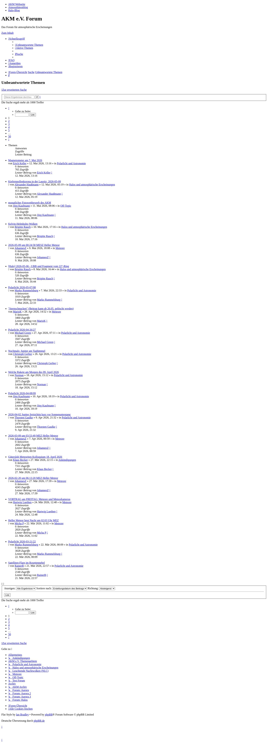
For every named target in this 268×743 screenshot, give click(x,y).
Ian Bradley (22, 714)
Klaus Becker (20, 459)
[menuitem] (29, 44)
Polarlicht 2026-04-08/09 (22, 393)
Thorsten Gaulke (24, 417)
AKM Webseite (16, 4)
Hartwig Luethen (22, 502)
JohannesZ (20, 248)
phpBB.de (39, 720)
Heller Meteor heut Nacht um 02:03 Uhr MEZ (33, 520)
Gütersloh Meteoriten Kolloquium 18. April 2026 (35, 456)
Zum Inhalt (7, 32)
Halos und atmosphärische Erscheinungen (92, 184)
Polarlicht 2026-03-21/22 (22, 541)
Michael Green (23, 332)
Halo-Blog (14, 10)
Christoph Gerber (22, 354)
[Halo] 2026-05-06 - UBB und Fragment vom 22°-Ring (38, 266)
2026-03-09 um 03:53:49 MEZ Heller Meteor (33, 435)
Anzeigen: (20, 588)
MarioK (17, 311)
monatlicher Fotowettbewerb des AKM (29, 202)
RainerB (19, 565)
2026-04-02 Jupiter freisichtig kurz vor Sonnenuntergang (39, 414)
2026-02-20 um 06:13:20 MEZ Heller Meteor (33, 478)
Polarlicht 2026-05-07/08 (22, 287)
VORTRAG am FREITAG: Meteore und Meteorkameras (39, 499)
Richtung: (101, 588)
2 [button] (9, 121)
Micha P (19, 523)
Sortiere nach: (61, 588)
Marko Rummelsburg (26, 290)
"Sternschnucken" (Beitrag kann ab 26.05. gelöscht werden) (41, 308)
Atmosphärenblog (18, 7)
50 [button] (9, 136)
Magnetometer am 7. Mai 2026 (25, 160)
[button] (8, 108)
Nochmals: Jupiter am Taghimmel (26, 350)
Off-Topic (65, 205)
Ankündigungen (67, 459)
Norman (19, 375)
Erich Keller (19, 163)
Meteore (60, 248)
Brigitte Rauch (23, 226)
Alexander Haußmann (27, 184)
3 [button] (9, 124)
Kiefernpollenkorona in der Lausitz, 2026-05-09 (34, 181)
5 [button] (9, 130)
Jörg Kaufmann (21, 205)
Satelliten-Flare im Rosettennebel (26, 562)
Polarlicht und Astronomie (71, 163)
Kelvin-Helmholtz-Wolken (22, 223)
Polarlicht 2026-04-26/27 (22, 329)
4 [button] (9, 127)
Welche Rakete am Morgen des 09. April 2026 (33, 372)
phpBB (48, 714)
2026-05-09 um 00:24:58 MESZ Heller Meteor (34, 245)
